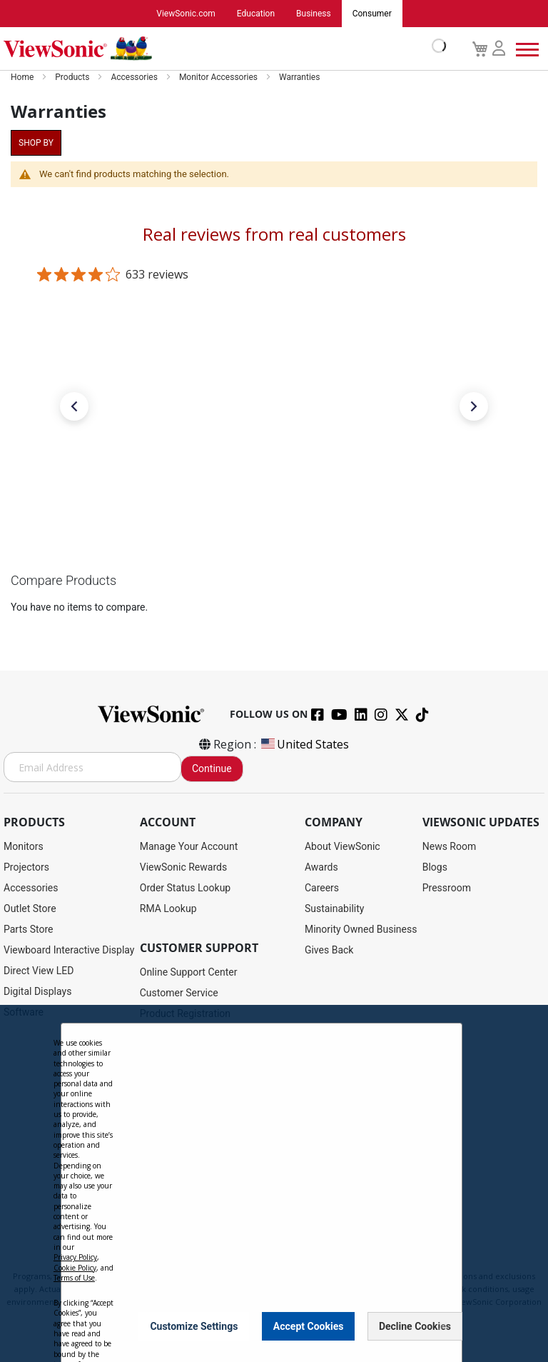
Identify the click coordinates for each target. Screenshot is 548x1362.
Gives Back (329, 950)
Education (256, 14)
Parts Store (29, 929)
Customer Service (179, 992)
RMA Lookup (168, 908)
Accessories (135, 77)
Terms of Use (74, 1312)
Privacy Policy (75, 1291)
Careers (322, 887)
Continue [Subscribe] (212, 768)
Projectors (26, 867)
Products (73, 77)
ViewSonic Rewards (183, 867)
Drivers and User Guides (193, 1034)
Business (313, 14)
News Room (449, 846)
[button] (74, 406)
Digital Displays (37, 991)
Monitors (24, 846)
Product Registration (185, 1013)
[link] (274, 487)
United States (304, 744)
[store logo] (221, 48)
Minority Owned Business (361, 929)
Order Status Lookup (185, 887)
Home (23, 77)
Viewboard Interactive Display (69, 950)
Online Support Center (189, 972)
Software (24, 1012)
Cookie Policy (75, 1302)
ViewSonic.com (185, 14)
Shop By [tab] (36, 143)
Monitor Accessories (219, 77)
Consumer (372, 14)
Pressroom (446, 887)
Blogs (434, 867)
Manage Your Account (189, 846)
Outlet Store (30, 908)
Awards (321, 867)
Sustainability (334, 908)
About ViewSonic (342, 846)
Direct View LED (38, 970)
